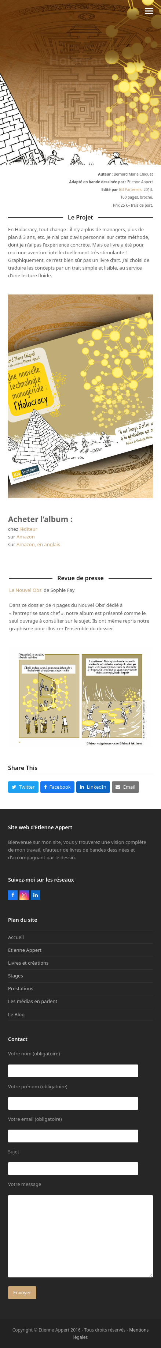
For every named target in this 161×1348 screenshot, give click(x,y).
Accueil (16, 937)
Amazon (26, 536)
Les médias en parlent (32, 1001)
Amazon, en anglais (38, 544)
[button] (149, 11)
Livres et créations (28, 963)
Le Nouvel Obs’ (26, 590)
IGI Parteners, (131, 189)
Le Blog (16, 1014)
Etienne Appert (24, 950)
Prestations (20, 988)
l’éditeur (28, 529)
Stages (15, 975)
